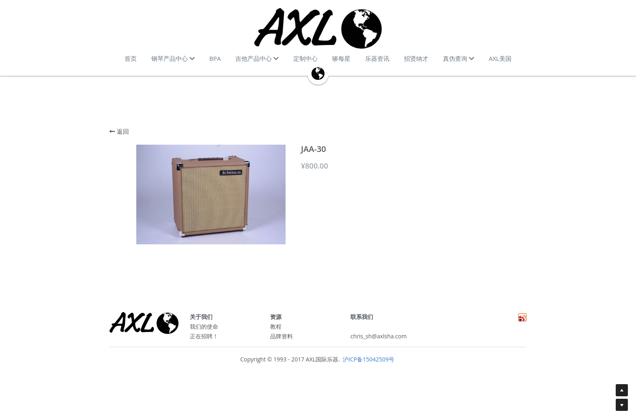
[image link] (318, 28)
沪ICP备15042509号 (367, 362)
